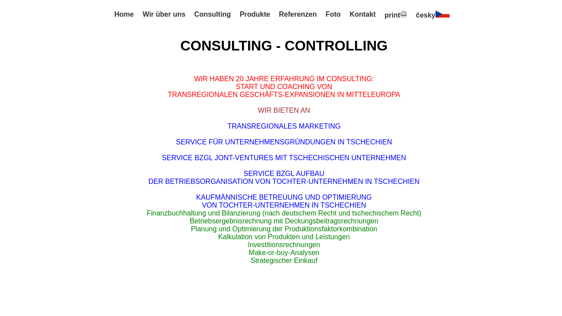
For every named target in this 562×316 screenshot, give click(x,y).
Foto (333, 14)
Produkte (255, 14)
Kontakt (362, 14)
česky (433, 15)
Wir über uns (164, 14)
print (396, 15)
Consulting (212, 14)
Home (123, 14)
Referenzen (298, 14)
